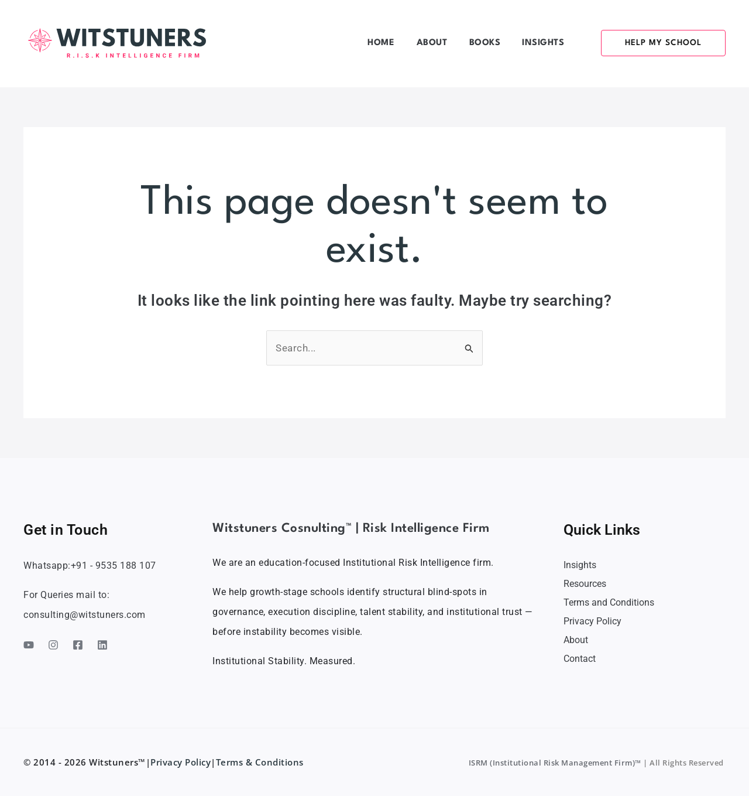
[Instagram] (53, 645)
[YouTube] (28, 645)
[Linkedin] (102, 645)
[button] (656, 43)
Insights (580, 564)
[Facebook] (78, 645)
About (576, 639)
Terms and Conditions (609, 602)
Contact (580, 658)
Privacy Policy (592, 621)
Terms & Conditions (261, 762)
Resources (585, 583)
